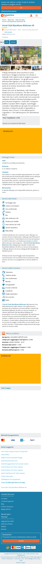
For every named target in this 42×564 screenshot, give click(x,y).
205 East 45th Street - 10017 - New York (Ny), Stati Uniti (20, 30)
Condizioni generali (7, 501)
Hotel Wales (5, 455)
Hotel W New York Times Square (12, 467)
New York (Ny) (20, 20)
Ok (21, 8)
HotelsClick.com (7, 15)
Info (6, 42)
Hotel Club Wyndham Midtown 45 (13, 21)
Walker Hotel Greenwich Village (11, 458)
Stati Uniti (11, 20)
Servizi (13, 42)
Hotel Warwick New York (9, 461)
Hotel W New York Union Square (12, 470)
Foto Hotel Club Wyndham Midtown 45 (14, 487)
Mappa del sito (6, 509)
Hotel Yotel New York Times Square (13, 473)
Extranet (3, 529)
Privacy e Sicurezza (7, 507)
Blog (2, 504)
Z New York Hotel (7, 476)
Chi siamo (4, 499)
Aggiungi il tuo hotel (7, 521)
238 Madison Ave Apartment (10, 479)
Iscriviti (21, 541)
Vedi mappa (8, 32)
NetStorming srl (20, 562)
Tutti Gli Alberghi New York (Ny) (13, 482)
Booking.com (8, 131)
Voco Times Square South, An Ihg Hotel (14, 451)
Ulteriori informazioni (8, 11)
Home (4, 20)
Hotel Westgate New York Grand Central (14, 464)
